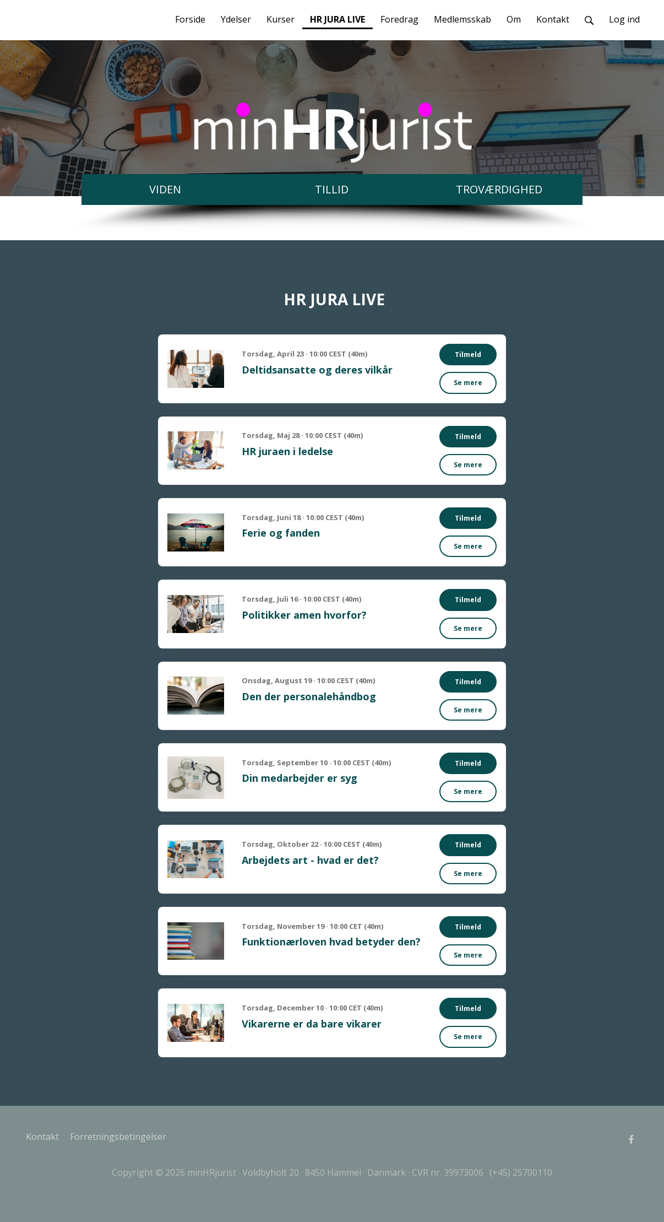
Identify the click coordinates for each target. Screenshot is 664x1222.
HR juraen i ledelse (287, 451)
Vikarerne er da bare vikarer (312, 1023)
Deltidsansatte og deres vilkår (317, 369)
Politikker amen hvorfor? (304, 614)
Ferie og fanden (281, 532)
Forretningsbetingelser (118, 1137)
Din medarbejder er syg (299, 778)
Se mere (468, 382)
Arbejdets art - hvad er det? (310, 860)
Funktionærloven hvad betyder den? (331, 941)
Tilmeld (468, 354)
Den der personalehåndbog (309, 696)
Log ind (624, 19)
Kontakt (42, 1137)
